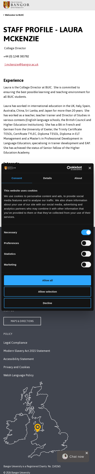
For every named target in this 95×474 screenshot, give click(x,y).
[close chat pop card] (86, 453)
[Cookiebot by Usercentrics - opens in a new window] (67, 168)
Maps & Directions (22, 321)
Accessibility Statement (18, 359)
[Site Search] (89, 5)
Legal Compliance (15, 342)
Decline (47, 302)
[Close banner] (90, 168)
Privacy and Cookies (16, 367)
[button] (73, 456)
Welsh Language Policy (18, 375)
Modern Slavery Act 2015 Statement (26, 351)
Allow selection (47, 291)
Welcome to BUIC (14, 15)
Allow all (47, 280)
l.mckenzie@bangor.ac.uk (21, 64)
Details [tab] (47, 178)
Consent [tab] (17, 178)
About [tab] (78, 178)
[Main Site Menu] (85, 5)
